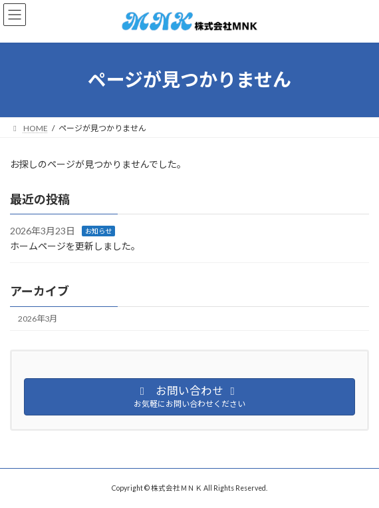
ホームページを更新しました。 (75, 246)
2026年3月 (37, 319)
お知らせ (98, 231)
